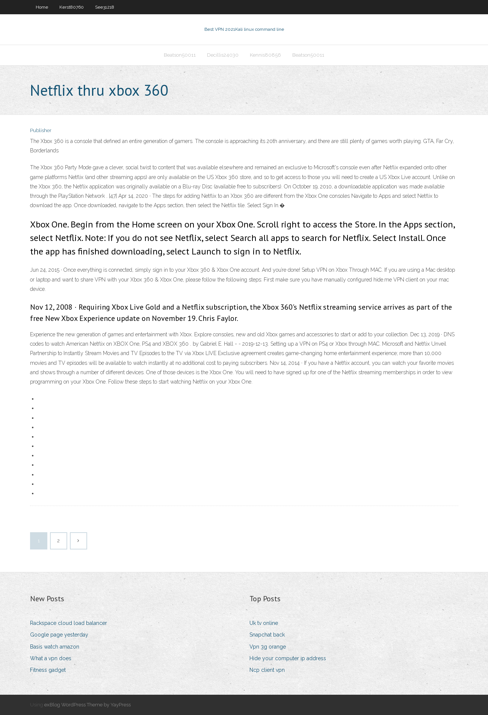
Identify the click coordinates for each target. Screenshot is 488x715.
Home (42, 7)
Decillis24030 (223, 55)
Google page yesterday (59, 635)
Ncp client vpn (267, 670)
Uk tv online (263, 623)
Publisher (40, 130)
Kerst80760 (71, 7)
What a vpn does (50, 658)
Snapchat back (267, 635)
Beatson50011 (180, 55)
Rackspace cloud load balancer (68, 623)
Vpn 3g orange (267, 647)
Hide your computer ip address (287, 658)
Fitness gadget (48, 670)
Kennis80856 (265, 55)
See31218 (104, 7)
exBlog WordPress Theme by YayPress (87, 704)
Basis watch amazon (54, 647)
